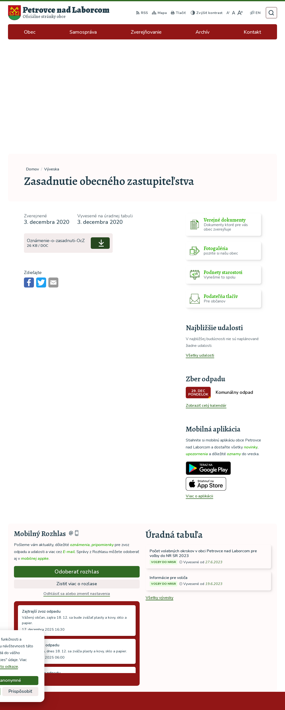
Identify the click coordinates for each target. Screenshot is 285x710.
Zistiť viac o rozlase (76, 469)
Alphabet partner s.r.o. (74, 696)
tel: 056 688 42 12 (241, 647)
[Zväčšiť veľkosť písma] (240, 12)
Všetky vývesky (159, 483)
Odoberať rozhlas (77, 457)
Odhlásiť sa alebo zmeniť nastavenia (76, 479)
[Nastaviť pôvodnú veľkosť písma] (233, 12)
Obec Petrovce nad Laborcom (155, 696)
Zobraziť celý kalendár (206, 291)
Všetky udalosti (200, 241)
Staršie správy (31, 564)
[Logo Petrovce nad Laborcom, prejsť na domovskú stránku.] (58, 12)
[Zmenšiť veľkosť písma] (228, 12)
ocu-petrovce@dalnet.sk (246, 653)
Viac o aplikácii (199, 382)
